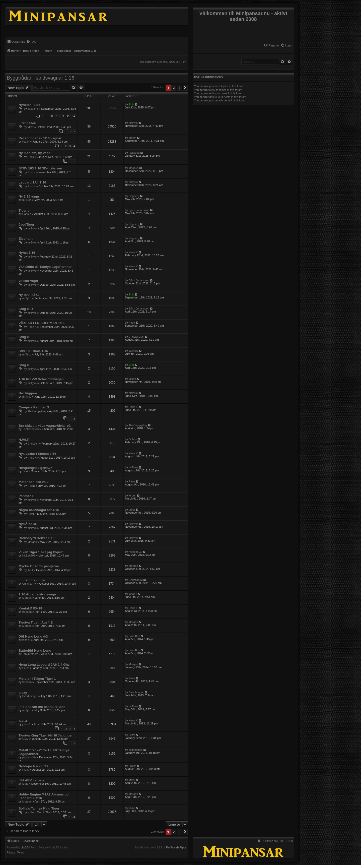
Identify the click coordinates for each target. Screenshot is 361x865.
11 (57, 116)
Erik (131, 104)
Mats (31, 127)
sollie (31, 812)
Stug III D (26, 309)
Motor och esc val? (33, 482)
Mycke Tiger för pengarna (39, 566)
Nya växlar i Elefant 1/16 (37, 454)
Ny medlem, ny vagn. (35, 153)
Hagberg (134, 196)
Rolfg (31, 156)
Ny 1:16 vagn (29, 196)
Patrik (25, 141)
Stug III (24, 337)
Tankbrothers (30, 653)
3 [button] (179, 87)
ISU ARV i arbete (31, 780)
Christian (33, 443)
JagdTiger (26, 224)
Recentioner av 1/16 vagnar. (40, 138)
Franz (25, 769)
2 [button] (174, 87)
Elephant (26, 238)
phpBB (24, 847)
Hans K (26, 213)
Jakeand (33, 108)
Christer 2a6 (136, 336)
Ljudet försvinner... (33, 580)
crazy (23, 693)
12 (62, 116)
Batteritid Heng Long (35, 650)
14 (73, 116)
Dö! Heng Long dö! (33, 636)
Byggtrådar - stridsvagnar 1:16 (40, 78)
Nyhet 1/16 (27, 253)
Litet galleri (27, 123)
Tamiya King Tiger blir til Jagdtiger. (46, 735)
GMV (25, 738)
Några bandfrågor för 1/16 (39, 510)
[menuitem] (286, 45)
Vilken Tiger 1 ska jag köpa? (41, 552)
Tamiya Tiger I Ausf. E (36, 622)
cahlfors (133, 350)
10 (52, 116)
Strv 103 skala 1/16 (33, 351)
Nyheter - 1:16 (29, 105)
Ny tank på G (29, 295)
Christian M (29, 583)
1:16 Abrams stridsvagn (37, 594)
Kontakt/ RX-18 (30, 608)
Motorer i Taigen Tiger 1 (37, 679)
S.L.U (23, 721)
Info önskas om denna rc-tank (42, 707)
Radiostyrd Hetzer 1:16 (36, 538)
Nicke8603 (28, 555)
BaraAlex (134, 636)
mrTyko (133, 122)
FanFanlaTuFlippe (176, 847)
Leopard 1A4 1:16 (32, 182)
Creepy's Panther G (34, 407)
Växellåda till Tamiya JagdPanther (45, 267)
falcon (132, 378)
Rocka (31, 172)
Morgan (32, 541)
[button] (185, 88)
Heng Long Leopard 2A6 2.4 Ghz (44, 664)
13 (68, 116)
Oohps (133, 439)
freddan (27, 611)
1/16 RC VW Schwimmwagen (41, 379)
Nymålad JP (28, 524)
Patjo (132, 322)
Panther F (26, 496)
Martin (132, 137)
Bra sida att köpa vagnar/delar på (44, 425)
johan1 (133, 593)
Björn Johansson (139, 210)
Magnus (133, 167)
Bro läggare (28, 393)
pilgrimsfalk (29, 757)
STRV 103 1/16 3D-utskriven (40, 168)
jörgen (132, 495)
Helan (31, 485)
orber (132, 509)
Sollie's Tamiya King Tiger (39, 808)
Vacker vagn (28, 281)
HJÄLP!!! (26, 440)
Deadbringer (30, 696)
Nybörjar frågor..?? (33, 766)
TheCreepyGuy (37, 411)
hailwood (134, 152)
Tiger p (24, 210)
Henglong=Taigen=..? (35, 468)
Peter (31, 513)
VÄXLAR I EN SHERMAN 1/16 (41, 323)
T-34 (25, 471)
